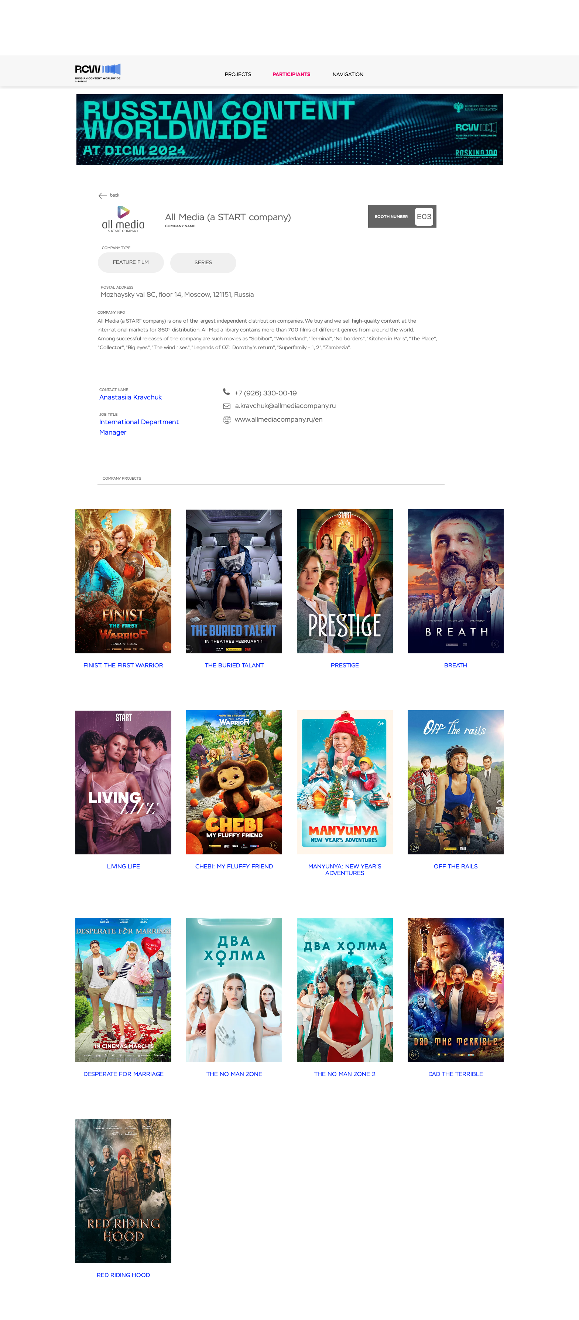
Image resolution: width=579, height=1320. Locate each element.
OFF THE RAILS (456, 867)
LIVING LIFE (123, 867)
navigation (348, 74)
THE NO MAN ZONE (234, 1075)
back (114, 195)
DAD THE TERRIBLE (455, 1075)
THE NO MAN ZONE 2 (345, 1075)
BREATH (455, 666)
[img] (103, 196)
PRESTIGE (345, 666)
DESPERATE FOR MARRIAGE (123, 1075)
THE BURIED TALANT (234, 666)
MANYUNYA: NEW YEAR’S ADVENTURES (344, 870)
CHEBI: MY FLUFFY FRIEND (234, 867)
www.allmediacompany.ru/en (279, 419)
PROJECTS (238, 74)
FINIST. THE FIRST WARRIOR (123, 666)
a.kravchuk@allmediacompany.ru (285, 406)
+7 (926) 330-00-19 (265, 393)
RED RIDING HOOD (123, 1276)
